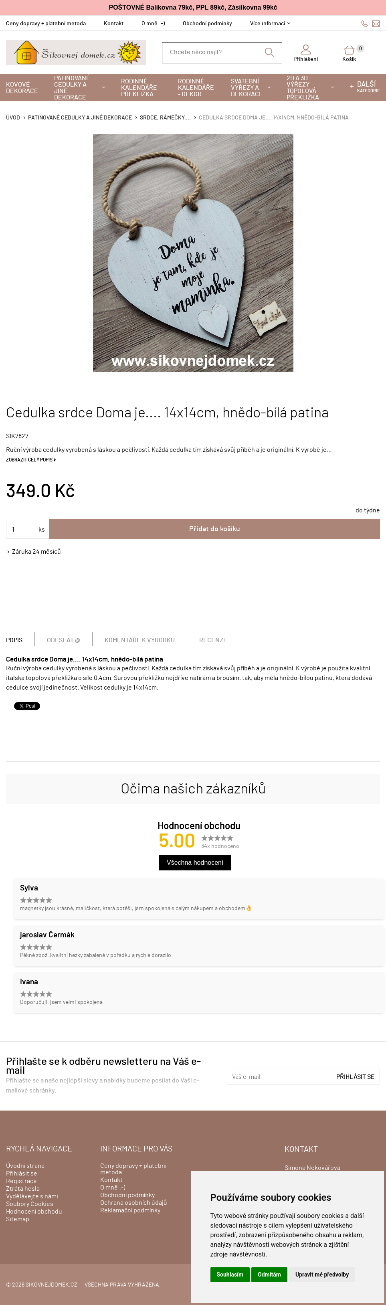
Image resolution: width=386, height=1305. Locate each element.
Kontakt (113, 23)
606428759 (364, 23)
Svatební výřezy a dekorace (247, 87)
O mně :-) (153, 23)
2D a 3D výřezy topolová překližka (303, 88)
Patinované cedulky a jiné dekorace (72, 88)
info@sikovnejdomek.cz (376, 23)
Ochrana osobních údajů (133, 1203)
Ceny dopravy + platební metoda (46, 23)
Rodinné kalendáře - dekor (196, 87)
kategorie (368, 87)
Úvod (13, 118)
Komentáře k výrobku (140, 640)
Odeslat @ (63, 640)
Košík (353, 53)
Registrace (21, 1181)
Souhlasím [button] (230, 1274)
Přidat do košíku (214, 529)
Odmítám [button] (269, 1274)
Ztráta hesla (23, 1189)
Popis (14, 640)
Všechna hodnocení (195, 862)
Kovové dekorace (22, 87)
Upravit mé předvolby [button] (322, 1274)
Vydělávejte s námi (32, 1196)
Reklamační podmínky (130, 1210)
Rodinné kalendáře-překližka (140, 87)
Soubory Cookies (29, 1204)
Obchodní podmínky (207, 23)
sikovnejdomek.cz (51, 1285)
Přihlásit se (355, 1077)
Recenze (213, 640)
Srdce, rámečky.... (165, 118)
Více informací (267, 23)
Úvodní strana (25, 1166)
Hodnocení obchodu (34, 1211)
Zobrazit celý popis (29, 459)
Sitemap (17, 1219)
